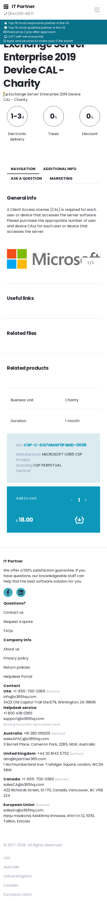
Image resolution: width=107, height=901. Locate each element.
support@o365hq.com (23, 718)
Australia (11, 867)
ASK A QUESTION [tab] (26, 178)
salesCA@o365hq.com (23, 784)
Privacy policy (15, 658)
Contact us (13, 612)
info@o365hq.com (19, 696)
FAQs (8, 630)
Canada (10, 885)
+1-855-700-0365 (29, 691)
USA (7, 857)
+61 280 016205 (37, 733)
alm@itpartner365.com (24, 759)
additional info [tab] (59, 168)
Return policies (16, 667)
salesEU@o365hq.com (23, 810)
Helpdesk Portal (17, 676)
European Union (17, 894)
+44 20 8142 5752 (53, 753)
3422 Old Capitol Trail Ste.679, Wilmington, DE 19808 (49, 702)
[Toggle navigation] (96, 9)
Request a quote (18, 621)
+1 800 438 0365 (17, 713)
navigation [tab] (23, 168)
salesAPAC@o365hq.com (26, 738)
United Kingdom (17, 876)
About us (11, 649)
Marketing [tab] (61, 178)
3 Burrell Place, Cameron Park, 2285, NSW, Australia (49, 744)
